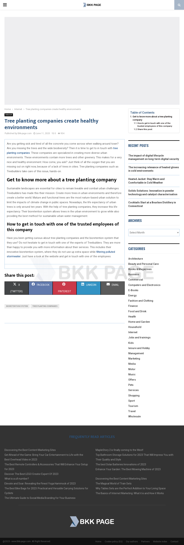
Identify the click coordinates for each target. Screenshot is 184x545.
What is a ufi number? (16, 478)
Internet (8, 115)
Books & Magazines (140, 269)
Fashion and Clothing (140, 300)
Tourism (133, 406)
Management (136, 353)
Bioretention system (17, 306)
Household (134, 327)
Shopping (134, 395)
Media (132, 363)
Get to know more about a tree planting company (152, 118)
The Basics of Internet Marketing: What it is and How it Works (130, 493)
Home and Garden (139, 321)
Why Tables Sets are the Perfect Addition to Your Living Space (131, 488)
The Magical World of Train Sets (114, 483)
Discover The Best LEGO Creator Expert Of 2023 (31, 474)
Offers (132, 379)
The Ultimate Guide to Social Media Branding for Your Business (39, 498)
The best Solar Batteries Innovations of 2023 (121, 464)
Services (133, 390)
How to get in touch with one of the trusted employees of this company (154, 124)
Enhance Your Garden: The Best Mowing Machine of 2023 (128, 469)
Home (98, 541)
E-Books (133, 290)
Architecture (135, 258)
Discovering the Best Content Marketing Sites (30, 450)
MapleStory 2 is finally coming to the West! (119, 450)
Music (131, 374)
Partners (145, 541)
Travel (132, 411)
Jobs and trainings (139, 337)
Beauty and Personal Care (143, 263)
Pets (131, 384)
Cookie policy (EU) (114, 541)
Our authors (132, 541)
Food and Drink (137, 311)
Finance (133, 306)
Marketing (134, 358)
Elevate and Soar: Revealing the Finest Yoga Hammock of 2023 (40, 483)
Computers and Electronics (144, 285)
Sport (131, 400)
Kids (131, 342)
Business (133, 274)
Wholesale (134, 416)
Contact (174, 541)
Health (132, 316)
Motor (131, 369)
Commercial (135, 279)
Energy (132, 295)
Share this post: (145, 129)
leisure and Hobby (139, 348)
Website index (160, 541)
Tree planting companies (45, 306)
